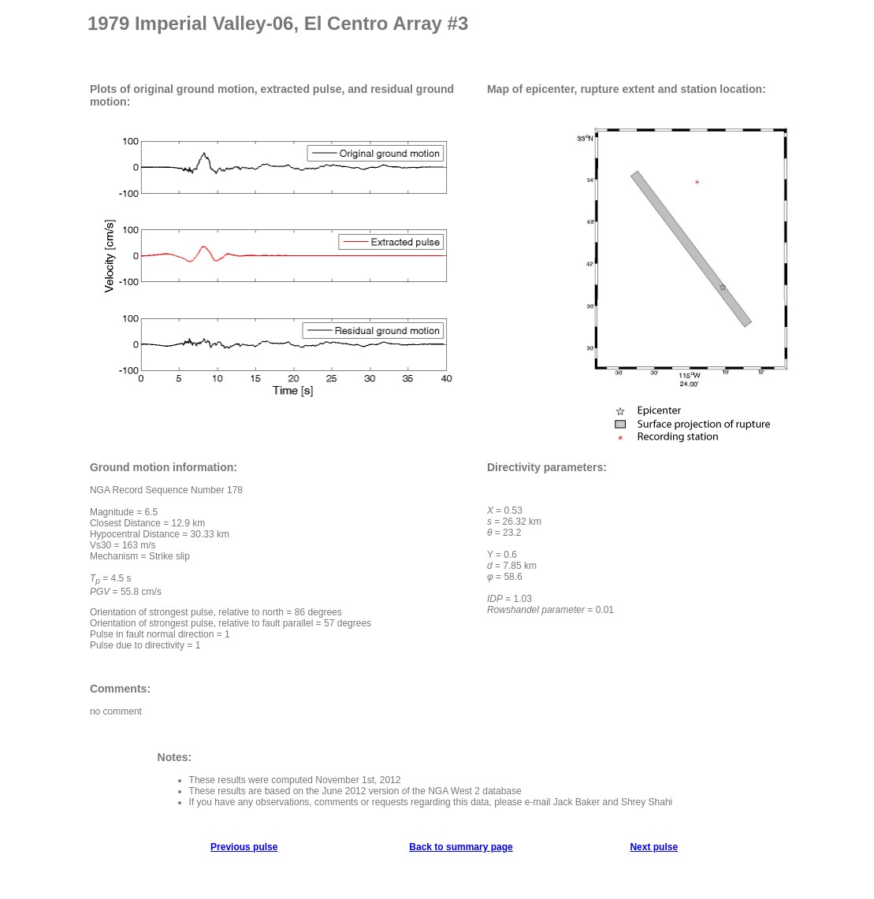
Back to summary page (460, 847)
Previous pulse (243, 847)
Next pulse (654, 847)
